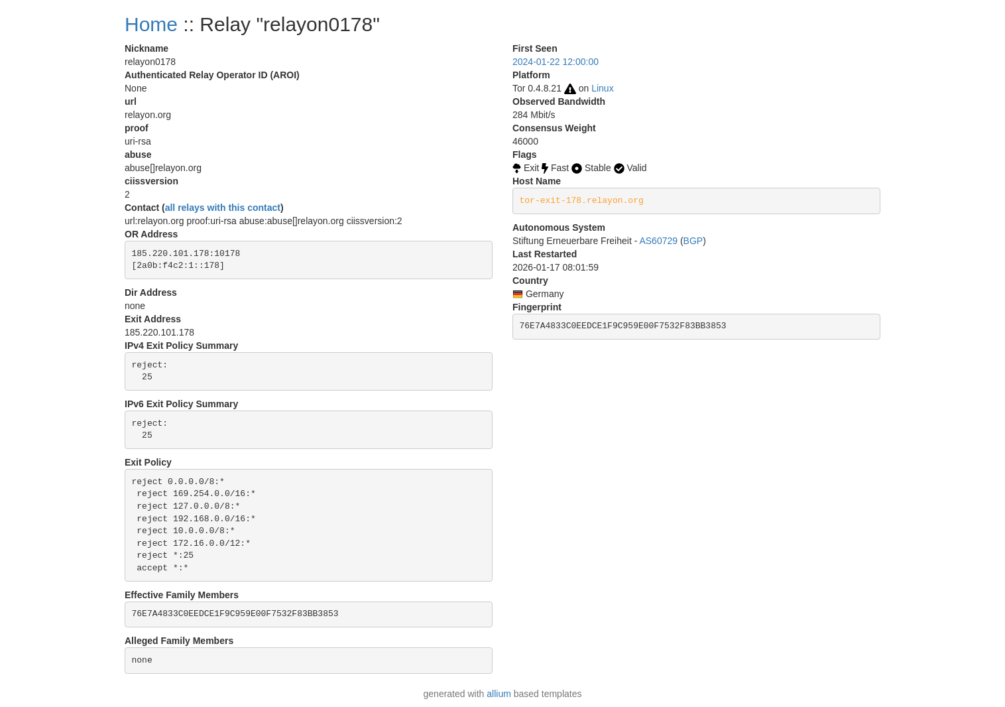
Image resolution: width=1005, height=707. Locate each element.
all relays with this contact (222, 207)
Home (151, 24)
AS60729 (658, 240)
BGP (693, 240)
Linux (602, 88)
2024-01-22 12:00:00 (555, 61)
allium (499, 693)
